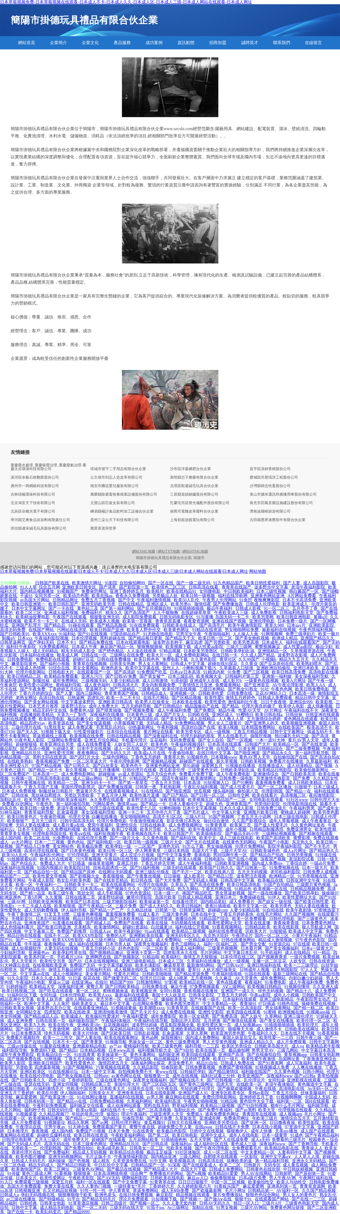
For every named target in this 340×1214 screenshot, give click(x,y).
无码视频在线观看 (188, 923)
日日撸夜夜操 (283, 1122)
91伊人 (274, 897)
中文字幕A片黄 (227, 812)
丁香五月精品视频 (250, 731)
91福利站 (67, 634)
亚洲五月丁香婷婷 (17, 1093)
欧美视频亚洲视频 (299, 723)
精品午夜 (227, 710)
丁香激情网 (59, 1029)
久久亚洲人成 (325, 986)
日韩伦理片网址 (126, 1122)
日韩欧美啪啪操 (157, 974)
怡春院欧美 (172, 1067)
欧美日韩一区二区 (215, 638)
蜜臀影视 (302, 838)
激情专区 (217, 1029)
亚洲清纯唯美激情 (111, 1012)
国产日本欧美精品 (127, 918)
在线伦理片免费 (92, 838)
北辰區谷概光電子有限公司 (33, 511)
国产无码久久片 (116, 753)
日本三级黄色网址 (90, 1143)
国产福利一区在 (31, 1029)
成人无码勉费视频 (41, 910)
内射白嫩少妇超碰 (306, 978)
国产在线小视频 (243, 859)
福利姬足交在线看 (87, 1105)
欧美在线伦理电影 (37, 1076)
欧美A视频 (229, 727)
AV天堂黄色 (246, 978)
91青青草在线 (163, 1182)
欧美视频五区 (201, 799)
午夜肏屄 (8, 685)
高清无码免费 (13, 629)
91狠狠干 (303, 787)
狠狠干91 (244, 1199)
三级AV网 (17, 901)
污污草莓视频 (89, 859)
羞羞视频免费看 (270, 782)
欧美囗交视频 (125, 829)
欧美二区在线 (37, 838)
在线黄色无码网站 (239, 842)
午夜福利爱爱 (135, 1016)
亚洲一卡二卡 (131, 812)
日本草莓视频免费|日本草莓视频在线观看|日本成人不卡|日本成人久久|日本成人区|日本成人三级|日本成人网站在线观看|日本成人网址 (124, 571)
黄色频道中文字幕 (315, 1084)
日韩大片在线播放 (184, 1122)
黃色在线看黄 (229, 982)
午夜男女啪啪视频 (201, 1101)
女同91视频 (171, 991)
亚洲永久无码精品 (309, 1160)
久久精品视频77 (54, 1114)
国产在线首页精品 (111, 880)
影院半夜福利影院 (285, 846)
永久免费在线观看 (107, 799)
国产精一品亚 (33, 893)
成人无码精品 (46, 651)
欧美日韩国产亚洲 (107, 629)
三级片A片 (272, 1203)
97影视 (171, 982)
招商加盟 (217, 42)
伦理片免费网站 (250, 846)
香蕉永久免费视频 (132, 595)
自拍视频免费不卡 (135, 1071)
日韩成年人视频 (255, 969)
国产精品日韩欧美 (74, 1165)
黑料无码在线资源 (50, 757)
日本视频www (224, 757)
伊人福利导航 (74, 910)
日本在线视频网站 (102, 961)
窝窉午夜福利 (100, 825)
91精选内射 (214, 672)
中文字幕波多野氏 (78, 702)
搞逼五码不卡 (320, 731)
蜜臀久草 (94, 986)
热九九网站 (188, 889)
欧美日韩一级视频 (198, 595)
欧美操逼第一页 (154, 901)
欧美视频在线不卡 (144, 833)
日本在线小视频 (267, 1126)
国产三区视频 (256, 672)
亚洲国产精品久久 (317, 638)
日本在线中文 (204, 914)
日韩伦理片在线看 (140, 770)
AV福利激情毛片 (49, 1088)
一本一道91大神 (270, 740)
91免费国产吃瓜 (152, 672)
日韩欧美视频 (254, 761)
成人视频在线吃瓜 (131, 969)
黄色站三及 (87, 608)
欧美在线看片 (265, 795)
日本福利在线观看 (240, 999)
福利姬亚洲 (169, 1054)
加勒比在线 (203, 1207)
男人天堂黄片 (24, 961)
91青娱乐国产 (227, 1186)
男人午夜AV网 (283, 1177)
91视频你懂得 (297, 986)
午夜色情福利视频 (316, 629)
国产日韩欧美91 (15, 634)
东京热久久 (303, 842)
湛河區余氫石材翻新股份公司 (35, 477)
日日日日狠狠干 (193, 1182)
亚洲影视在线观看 (304, 1080)
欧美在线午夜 (61, 1025)
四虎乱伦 (95, 697)
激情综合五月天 (295, 1118)
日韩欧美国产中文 (319, 995)
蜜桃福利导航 (69, 685)
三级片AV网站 (254, 1207)
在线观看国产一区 (94, 672)
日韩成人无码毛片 (28, 1160)
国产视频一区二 (145, 1203)
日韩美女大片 (102, 1093)
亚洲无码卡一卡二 (98, 782)
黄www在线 (166, 1071)
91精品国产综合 (214, 918)
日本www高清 (122, 1050)
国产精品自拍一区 (41, 872)
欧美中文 (208, 838)
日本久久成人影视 (236, 808)
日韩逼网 (76, 697)
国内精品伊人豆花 (136, 940)
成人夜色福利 (97, 685)
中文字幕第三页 (39, 931)
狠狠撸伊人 (238, 1131)
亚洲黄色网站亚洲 (268, 595)
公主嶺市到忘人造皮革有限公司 (116, 477)
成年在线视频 (185, 1076)
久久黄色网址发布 (308, 825)
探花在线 (92, 978)
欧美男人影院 (13, 1063)
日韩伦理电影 (282, 918)
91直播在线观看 (68, 923)
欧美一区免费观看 (249, 918)
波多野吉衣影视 (293, 655)
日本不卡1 (67, 642)
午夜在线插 (266, 1088)
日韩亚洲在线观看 (322, 714)
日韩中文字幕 (24, 1207)
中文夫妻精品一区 (219, 1003)
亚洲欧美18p (89, 1025)
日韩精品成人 (154, 693)
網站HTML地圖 (195, 551)
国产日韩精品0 (168, 706)
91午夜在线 (167, 1088)
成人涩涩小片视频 (137, 855)
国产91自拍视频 (252, 1105)
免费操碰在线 (252, 897)
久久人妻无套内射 (179, 1203)
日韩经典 (29, 1203)
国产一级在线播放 (265, 893)
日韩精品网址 (66, 600)
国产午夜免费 (33, 689)
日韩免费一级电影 (236, 778)
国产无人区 (28, 731)
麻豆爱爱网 (27, 1097)
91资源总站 (280, 944)
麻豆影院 (165, 1194)
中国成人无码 (318, 1097)
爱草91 (194, 969)
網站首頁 (26, 42)
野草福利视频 (185, 1105)
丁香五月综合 (285, 1093)
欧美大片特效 (86, 1033)
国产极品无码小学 (242, 833)
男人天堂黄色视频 (219, 1042)
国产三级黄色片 (313, 918)
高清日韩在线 (52, 697)
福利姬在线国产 (256, 1071)
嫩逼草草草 (174, 965)
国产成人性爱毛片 (238, 787)
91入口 (6, 1182)
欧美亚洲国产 (251, 1076)
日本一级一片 (167, 893)
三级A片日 (196, 816)
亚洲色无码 (169, 846)
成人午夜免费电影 (233, 774)
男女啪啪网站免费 (242, 629)
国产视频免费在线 (24, 1059)
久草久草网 (197, 1033)
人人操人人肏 (246, 634)
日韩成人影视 (248, 608)
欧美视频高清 (182, 1160)
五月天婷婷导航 (136, 706)
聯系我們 (281, 42)
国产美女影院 (174, 719)
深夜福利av (181, 1143)
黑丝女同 (86, 893)
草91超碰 (190, 765)
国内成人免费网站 (202, 1037)
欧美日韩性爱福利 (263, 583)
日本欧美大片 (113, 1088)
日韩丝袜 (295, 714)
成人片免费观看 (292, 1042)
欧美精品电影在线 (282, 1148)
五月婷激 (211, 1020)
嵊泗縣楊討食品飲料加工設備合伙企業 (122, 511)
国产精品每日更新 (145, 638)
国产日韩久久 (77, 765)
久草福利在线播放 (204, 961)
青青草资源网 (313, 1186)
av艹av (115, 1046)
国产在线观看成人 (200, 1165)
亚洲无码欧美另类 (98, 604)
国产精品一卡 (154, 804)
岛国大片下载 (205, 850)
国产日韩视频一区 (224, 1080)
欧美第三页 (241, 825)
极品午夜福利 (220, 608)
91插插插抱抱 (174, 1139)
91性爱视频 (158, 1029)
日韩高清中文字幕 (238, 880)
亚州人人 (171, 668)
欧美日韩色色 (147, 659)
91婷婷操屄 (16, 986)
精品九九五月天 (294, 659)
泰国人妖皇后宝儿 (239, 1037)
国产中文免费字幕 (130, 1182)
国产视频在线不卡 (187, 1080)
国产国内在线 (138, 1059)
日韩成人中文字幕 (188, 663)
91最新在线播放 (55, 1046)
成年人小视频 (287, 995)
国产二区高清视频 (154, 1109)
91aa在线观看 (156, 931)
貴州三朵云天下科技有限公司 (114, 520)
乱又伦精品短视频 (60, 1190)
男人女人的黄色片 (300, 1194)
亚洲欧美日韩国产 (45, 1063)
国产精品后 (55, 625)
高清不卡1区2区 (168, 816)
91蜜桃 (270, 1012)
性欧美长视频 (179, 1148)
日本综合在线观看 (124, 731)
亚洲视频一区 (183, 693)
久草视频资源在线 (307, 651)
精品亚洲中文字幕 (17, 999)
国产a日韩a (304, 1076)
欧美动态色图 (76, 595)
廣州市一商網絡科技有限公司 (35, 486)
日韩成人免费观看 (275, 697)
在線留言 (313, 42)
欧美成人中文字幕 (306, 931)
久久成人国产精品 (258, 655)
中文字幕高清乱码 (141, 719)
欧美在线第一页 (211, 1050)
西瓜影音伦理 (172, 770)
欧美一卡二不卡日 (123, 697)
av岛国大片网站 (35, 600)
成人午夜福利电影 (195, 863)
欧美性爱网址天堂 (225, 923)
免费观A (194, 1114)
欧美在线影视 (286, 927)
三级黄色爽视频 (88, 914)
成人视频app (290, 1114)
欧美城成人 (72, 1016)
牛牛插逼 (33, 944)
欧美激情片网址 (87, 583)
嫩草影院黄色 (24, 663)
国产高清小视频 (35, 748)
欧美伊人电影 (292, 706)
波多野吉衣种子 (168, 642)
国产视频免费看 (139, 710)
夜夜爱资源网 (197, 621)
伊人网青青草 (148, 850)
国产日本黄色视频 (78, 850)
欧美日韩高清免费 (289, 672)
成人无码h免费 (175, 1190)
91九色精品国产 (228, 583)
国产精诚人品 (99, 923)
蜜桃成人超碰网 (295, 812)
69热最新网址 (142, 727)
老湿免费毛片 (181, 1063)
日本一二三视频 (50, 842)
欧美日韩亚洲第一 (28, 604)
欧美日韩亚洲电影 (294, 617)
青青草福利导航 (39, 812)
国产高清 (321, 736)
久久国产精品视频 (319, 1190)
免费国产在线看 (129, 923)
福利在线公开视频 (192, 927)
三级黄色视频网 (223, 948)
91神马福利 (11, 812)
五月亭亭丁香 (305, 608)
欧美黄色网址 (177, 629)
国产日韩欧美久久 (28, 1080)
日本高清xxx (92, 889)
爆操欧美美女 (174, 999)
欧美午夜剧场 (299, 910)
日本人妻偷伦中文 (186, 804)
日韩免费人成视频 (320, 872)
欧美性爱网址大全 (299, 897)
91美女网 (247, 748)
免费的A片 (116, 935)
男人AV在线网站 (257, 1173)
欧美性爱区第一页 (214, 1025)
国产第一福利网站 (117, 608)
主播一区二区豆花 (269, 961)
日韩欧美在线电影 (167, 1177)
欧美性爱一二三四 (276, 1037)
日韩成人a (9, 1194)
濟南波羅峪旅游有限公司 (270, 511)
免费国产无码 (83, 965)
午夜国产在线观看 (70, 617)
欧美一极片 (328, 634)
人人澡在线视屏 (142, 651)
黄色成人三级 (244, 1143)
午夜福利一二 (49, 884)
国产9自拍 (184, 1050)
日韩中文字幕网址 (287, 731)
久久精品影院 (146, 1067)
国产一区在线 (161, 583)
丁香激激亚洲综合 (320, 1059)
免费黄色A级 (82, 710)
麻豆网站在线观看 (182, 1097)
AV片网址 (273, 710)
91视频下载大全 (56, 731)
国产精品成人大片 (161, 1169)
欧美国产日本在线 (83, 901)
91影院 (111, 583)
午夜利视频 (168, 727)
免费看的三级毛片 (289, 1139)
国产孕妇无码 (41, 642)
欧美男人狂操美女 (152, 702)
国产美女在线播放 (277, 1020)
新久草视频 (227, 761)
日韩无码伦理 (60, 1109)
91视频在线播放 (241, 765)
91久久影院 (18, 978)
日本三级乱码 (181, 676)
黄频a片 (320, 617)
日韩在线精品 (131, 604)
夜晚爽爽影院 (267, 600)
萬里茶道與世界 (103, 528)
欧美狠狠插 (65, 906)
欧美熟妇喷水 (309, 663)
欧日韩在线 (142, 880)
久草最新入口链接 (236, 668)
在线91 (101, 982)
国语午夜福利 (175, 778)
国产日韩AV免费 (121, 676)
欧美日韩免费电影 (312, 689)
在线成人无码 (74, 621)
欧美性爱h (214, 697)
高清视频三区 (293, 795)
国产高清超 (124, 672)
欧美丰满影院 (148, 965)
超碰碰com (218, 910)
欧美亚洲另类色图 (228, 1033)
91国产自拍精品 (279, 884)
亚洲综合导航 (109, 719)
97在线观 (301, 944)
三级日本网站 (212, 689)
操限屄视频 (261, 736)
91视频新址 (54, 1122)
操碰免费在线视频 (319, 1003)
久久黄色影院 (204, 659)
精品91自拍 (207, 1063)
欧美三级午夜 (61, 893)
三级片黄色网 (175, 914)
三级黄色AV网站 (89, 1169)
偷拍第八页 (248, 791)
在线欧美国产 (291, 727)
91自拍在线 (273, 910)
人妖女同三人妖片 (131, 744)
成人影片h (233, 680)
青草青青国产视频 (121, 693)
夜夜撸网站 (88, 753)
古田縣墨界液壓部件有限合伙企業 (277, 520)
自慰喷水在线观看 (221, 1156)
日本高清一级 (302, 693)
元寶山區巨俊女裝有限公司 (112, 503)
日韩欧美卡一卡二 (81, 884)
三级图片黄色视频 (314, 884)
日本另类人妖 (118, 944)
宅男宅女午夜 (189, 634)
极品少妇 (325, 646)
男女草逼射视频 (230, 893)
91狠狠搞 (278, 931)
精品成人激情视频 (275, 940)
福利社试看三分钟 (218, 1076)
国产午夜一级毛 (205, 999)
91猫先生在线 (141, 1088)
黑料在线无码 (157, 1105)
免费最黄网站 (228, 685)
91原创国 (179, 680)
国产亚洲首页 (257, 685)
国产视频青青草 (272, 957)
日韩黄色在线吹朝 (263, 1169)
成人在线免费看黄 (94, 744)
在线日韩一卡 (225, 655)
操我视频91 (172, 1037)
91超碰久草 (64, 748)
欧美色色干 (132, 765)
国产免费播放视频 (115, 787)
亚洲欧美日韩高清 (115, 702)
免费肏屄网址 (94, 591)
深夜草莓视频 (172, 799)
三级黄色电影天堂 (302, 1203)
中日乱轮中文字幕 (111, 1165)
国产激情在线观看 (240, 1020)
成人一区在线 (127, 748)
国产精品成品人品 (41, 1016)
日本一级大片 (315, 867)
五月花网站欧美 (144, 1139)
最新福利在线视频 (279, 629)
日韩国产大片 (258, 744)
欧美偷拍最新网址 (312, 770)
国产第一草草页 (133, 782)
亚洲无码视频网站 (65, 1156)
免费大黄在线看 (59, 1186)
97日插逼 (77, 863)
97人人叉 (310, 969)
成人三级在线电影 (236, 838)
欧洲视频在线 (291, 1012)
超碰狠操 (107, 774)
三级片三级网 (239, 646)
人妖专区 (298, 961)
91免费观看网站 (54, 646)
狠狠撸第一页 (157, 1076)
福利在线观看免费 (19, 719)
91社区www (297, 799)
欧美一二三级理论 (301, 965)
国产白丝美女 (106, 765)
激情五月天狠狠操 (200, 957)
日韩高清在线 (211, 1160)
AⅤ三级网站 (233, 986)
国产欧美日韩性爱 (312, 901)
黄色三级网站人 (186, 944)
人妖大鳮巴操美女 (219, 969)
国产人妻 (292, 583)
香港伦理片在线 (26, 1152)
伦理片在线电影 (153, 884)
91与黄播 (204, 617)
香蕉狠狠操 (114, 876)
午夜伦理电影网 (125, 761)
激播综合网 (186, 918)
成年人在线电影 (244, 1135)
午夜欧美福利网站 (128, 1135)
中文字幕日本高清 (318, 1050)
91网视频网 (272, 634)
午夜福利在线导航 (121, 859)
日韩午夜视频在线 (28, 782)
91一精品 (322, 952)
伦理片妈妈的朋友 (198, 736)
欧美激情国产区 (26, 1169)
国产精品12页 (221, 876)
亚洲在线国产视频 (229, 621)
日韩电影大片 (61, 672)
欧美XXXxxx (45, 634)
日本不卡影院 (31, 829)
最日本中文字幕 (115, 1003)
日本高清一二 (46, 774)
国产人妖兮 (252, 1016)
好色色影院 (129, 948)
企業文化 (90, 42)
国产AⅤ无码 (108, 1177)
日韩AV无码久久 (215, 1203)
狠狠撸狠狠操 (150, 646)
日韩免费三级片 (272, 808)
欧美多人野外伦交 (144, 629)
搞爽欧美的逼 (240, 1160)
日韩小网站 (314, 1071)
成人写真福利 (299, 1063)
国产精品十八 (299, 991)
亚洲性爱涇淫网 (59, 753)
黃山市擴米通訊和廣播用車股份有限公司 (283, 494)
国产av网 (100, 1122)
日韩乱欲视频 (147, 1033)
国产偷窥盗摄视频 (235, 1088)
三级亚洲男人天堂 (167, 1114)
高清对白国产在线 (198, 727)
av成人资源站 (131, 774)
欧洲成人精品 (285, 638)
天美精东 (83, 927)
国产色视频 (80, 1160)
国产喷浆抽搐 (109, 710)
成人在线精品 (203, 719)
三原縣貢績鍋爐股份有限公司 (194, 494)
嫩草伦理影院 (139, 897)
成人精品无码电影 (57, 1207)
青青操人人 (312, 1148)
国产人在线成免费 (231, 1139)
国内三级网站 (89, 693)
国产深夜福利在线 (161, 736)
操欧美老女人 (85, 1003)
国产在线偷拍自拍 (264, 1054)
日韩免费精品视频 (107, 1101)
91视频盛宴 (26, 1114)
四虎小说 (56, 1080)
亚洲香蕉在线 (130, 1093)
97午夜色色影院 (310, 940)
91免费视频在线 (284, 867)
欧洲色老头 (112, 668)
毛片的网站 (211, 952)
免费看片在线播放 (286, 761)
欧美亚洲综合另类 (57, 744)
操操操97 (330, 893)
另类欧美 (24, 1067)
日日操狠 (173, 876)
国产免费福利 (57, 1152)
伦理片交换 (79, 816)
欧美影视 (325, 702)
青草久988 (275, 625)
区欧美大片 (256, 931)
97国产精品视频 (47, 765)
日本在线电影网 (161, 1093)
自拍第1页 (226, 748)
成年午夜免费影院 (17, 1054)
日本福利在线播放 (37, 655)
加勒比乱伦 (11, 799)
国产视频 (324, 765)
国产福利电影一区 (104, 842)
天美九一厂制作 (72, 714)
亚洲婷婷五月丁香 (256, 1097)
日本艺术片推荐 (43, 706)
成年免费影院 (164, 1016)
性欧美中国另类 (82, 1088)
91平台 (73, 1199)
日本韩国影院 (285, 969)
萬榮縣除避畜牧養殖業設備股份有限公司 (123, 494)
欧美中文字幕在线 (142, 668)
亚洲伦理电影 (262, 621)
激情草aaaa (127, 804)
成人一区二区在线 (221, 1152)
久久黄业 (249, 663)
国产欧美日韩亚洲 (54, 927)
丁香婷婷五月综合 (65, 689)
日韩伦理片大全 (325, 799)
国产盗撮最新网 (207, 1190)
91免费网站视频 (190, 723)
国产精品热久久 (324, 850)
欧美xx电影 (87, 1109)
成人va (297, 1046)
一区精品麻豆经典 (201, 940)
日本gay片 (297, 625)
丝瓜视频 (202, 791)
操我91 (113, 1114)
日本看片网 (252, 948)
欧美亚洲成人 (296, 604)
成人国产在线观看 (317, 1131)
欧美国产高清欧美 (273, 838)
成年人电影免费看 (90, 1029)
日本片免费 (119, 1131)
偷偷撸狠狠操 (223, 1177)
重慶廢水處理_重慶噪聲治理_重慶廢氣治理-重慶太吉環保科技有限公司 (48, 467)
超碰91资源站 (135, 927)
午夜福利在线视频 (32, 889)
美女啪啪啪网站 (135, 816)
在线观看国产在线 (208, 1008)
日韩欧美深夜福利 (70, 799)
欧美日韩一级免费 (37, 808)
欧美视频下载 (178, 646)
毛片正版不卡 (99, 1156)
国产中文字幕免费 (174, 855)
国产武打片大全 (85, 757)
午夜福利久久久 (263, 1033)
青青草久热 (174, 757)
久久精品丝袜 (140, 910)
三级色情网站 (116, 757)
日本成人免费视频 (19, 791)
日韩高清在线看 (204, 587)
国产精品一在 (299, 791)
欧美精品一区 (286, 744)
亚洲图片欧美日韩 (261, 812)
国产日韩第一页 (251, 867)
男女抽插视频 (220, 846)
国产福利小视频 (55, 663)
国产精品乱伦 (33, 969)
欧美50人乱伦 (187, 600)
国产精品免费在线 (96, 642)
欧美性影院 (309, 1122)
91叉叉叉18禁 (57, 914)
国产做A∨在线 (218, 1199)
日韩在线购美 (153, 825)
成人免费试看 (80, 727)
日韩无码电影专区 (176, 617)
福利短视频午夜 (109, 833)
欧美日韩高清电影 (244, 884)
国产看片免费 (160, 1118)
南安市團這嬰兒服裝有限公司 (114, 486)
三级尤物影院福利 (120, 901)
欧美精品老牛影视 (323, 1046)
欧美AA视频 (190, 859)
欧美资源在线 (61, 723)
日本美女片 (27, 1177)
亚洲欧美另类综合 (221, 1122)
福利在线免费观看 (226, 931)
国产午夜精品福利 (322, 1135)
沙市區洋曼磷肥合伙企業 (190, 469)
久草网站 (273, 1016)
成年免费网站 (66, 680)
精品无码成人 (41, 1165)
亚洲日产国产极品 (159, 748)
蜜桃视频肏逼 (116, 991)
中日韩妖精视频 (298, 1169)
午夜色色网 (282, 689)
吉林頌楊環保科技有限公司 (33, 494)
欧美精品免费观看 (61, 676)
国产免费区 (205, 710)
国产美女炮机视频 (252, 638)
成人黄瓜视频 (296, 1165)
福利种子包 (34, 1109)
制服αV (9, 638)
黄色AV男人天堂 (255, 757)
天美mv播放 (286, 1131)
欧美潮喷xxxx (152, 1008)
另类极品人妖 (165, 595)
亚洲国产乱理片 (26, 625)
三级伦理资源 (160, 918)
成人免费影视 (264, 612)
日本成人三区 (171, 961)
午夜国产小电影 (274, 842)
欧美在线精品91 (182, 591)
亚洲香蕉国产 (239, 804)
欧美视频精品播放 (45, 1118)
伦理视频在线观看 (295, 1109)
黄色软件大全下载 (257, 1101)
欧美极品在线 (271, 880)
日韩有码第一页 (39, 1101)
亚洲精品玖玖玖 (26, 753)
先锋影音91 (22, 918)
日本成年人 (273, 642)
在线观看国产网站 (272, 1199)
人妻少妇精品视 (125, 680)
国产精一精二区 (309, 1008)
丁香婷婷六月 (162, 1186)
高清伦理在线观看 (41, 850)
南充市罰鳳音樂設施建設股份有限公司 (281, 503)
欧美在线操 (158, 923)
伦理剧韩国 (272, 791)
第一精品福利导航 (272, 1160)
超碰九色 (215, 804)
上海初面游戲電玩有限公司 (192, 520)
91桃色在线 (288, 1003)
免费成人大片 (53, 863)
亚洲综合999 (301, 702)
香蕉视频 (40, 1131)
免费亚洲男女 (299, 829)
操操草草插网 (101, 863)
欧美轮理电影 (52, 719)
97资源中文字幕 (300, 1126)
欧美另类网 (263, 617)
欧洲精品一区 (282, 876)
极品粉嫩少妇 (80, 719)
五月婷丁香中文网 (196, 748)
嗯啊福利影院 (135, 1177)
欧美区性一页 (110, 1059)
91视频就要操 (124, 1008)
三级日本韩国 (177, 850)
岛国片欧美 (165, 897)
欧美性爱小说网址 (36, 685)
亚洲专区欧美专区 (228, 1093)
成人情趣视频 (320, 706)
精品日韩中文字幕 (312, 697)
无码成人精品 (159, 723)
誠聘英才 (249, 42)
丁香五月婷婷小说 (98, 948)
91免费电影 (64, 838)
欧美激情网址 (204, 778)
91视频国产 (68, 591)
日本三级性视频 (271, 591)
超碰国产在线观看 (196, 761)
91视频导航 (116, 1042)
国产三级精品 (123, 689)
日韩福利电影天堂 (296, 612)
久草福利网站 (140, 1101)
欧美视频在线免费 (87, 736)
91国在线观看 (258, 974)
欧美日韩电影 (185, 1135)
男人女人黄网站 (153, 663)
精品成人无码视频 (90, 1152)
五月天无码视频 (252, 872)
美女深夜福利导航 (312, 676)
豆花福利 (159, 740)
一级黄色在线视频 (262, 680)
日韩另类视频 (300, 855)
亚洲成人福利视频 (61, 612)
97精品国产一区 (144, 778)
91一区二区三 (277, 608)
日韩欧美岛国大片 (272, 1046)
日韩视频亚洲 (28, 1190)
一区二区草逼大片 (90, 761)
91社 (265, 689)
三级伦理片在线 (26, 727)
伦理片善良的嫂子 (259, 706)
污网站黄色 (104, 804)
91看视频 (63, 1173)
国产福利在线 (184, 838)
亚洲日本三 (226, 897)
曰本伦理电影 (73, 995)
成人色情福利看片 (17, 927)
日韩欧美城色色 (265, 850)
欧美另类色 (281, 906)
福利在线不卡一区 (117, 1109)
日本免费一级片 (293, 621)
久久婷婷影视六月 (194, 1186)
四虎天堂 (225, 1084)
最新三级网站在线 (290, 974)
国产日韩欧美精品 (122, 986)
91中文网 (159, 1160)
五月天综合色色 (161, 774)
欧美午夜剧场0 (128, 931)
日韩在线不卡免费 (232, 1126)
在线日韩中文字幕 (214, 753)
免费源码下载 (43, 1050)
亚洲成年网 (210, 1118)
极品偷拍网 (239, 1050)
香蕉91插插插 (218, 906)
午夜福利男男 (302, 808)
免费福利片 (92, 612)
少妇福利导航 (13, 952)
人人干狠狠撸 (166, 612)
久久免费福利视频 (63, 829)
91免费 (234, 672)
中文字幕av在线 (35, 974)
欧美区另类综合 (237, 1046)
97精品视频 (170, 651)
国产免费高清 (225, 1016)
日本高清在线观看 (225, 744)
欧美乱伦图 (47, 1093)
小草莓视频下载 (129, 723)
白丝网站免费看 (148, 1003)
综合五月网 (49, 587)
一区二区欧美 (155, 948)
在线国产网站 (41, 629)
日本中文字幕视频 (200, 808)
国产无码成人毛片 (24, 1143)
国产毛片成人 (197, 812)
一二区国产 (145, 846)
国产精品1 (68, 1050)
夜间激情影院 (322, 795)
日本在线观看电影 (133, 642)
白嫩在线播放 (105, 816)
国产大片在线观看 (202, 842)
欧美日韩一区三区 (115, 850)
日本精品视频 (93, 1050)
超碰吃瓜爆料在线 (54, 1135)
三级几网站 (288, 1050)
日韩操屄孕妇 (193, 1071)
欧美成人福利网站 (188, 948)
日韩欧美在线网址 (302, 1029)
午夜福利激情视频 (154, 600)
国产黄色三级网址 (196, 1084)
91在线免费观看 (145, 625)
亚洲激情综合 (266, 774)
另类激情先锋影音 (273, 778)
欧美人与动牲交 (292, 1182)
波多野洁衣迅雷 (142, 799)
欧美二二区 (230, 1165)
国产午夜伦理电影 (212, 1148)
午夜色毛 (45, 804)
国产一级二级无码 (193, 583)
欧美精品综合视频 (127, 1152)
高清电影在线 (292, 1088)
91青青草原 (178, 1008)
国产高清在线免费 (207, 884)
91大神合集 (79, 1126)
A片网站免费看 (302, 595)
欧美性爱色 (215, 702)
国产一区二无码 (92, 1207)
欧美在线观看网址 (121, 1037)
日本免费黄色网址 (319, 923)
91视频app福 (318, 1012)
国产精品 (231, 706)
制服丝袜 (42, 680)
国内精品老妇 (214, 901)
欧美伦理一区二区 (314, 1020)
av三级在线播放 (21, 1199)
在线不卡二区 (57, 935)
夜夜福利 (254, 982)
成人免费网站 (169, 940)
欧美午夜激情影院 (245, 625)
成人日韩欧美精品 (305, 782)
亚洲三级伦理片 (299, 1016)
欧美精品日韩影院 (275, 770)
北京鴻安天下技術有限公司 (33, 503)
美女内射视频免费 (158, 685)
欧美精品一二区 (63, 782)
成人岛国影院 (316, 583)
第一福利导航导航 (312, 753)
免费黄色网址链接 (287, 1207)
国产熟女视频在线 (74, 1076)
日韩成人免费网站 (226, 1169)
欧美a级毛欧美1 (112, 1148)
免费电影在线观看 (53, 659)
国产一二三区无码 (33, 940)
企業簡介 (58, 42)
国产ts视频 (196, 1173)
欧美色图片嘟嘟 (31, 1156)
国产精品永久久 (277, 753)
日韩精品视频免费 (307, 889)
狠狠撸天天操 (241, 1029)
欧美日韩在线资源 (91, 1135)
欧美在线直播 (258, 923)
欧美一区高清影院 (245, 1008)
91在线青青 (84, 1054)
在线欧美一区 (249, 1084)
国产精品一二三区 (82, 1118)
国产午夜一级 (321, 680)
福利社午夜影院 (21, 646)
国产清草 (108, 587)
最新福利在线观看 (132, 995)
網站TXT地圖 (169, 551)
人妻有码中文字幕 (295, 1152)
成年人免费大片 (104, 706)
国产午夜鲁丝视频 (144, 876)
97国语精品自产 (125, 634)
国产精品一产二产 (107, 910)
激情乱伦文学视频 (168, 969)
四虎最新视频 (48, 1067)
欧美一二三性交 (58, 1037)
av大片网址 (21, 842)
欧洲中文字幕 (37, 1003)
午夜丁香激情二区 (24, 914)
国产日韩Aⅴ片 (231, 965)
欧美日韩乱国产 (63, 604)
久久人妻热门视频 (94, 1186)
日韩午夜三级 (309, 1037)
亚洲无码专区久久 (183, 935)
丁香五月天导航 (166, 782)
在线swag (204, 1126)
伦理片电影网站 (31, 672)
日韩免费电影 (20, 659)
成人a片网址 (295, 850)
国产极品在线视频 (124, 1169)
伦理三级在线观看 (107, 808)
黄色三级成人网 (37, 1173)
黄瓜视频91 (154, 1122)
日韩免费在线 (240, 693)
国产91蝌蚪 (242, 782)
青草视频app (296, 1054)
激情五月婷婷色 (241, 697)
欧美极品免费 (90, 846)
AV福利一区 (288, 1190)
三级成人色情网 (31, 668)
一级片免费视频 (305, 957)
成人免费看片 (242, 901)
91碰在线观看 (82, 625)
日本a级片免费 (253, 1177)
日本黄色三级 (140, 714)
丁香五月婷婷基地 (236, 914)
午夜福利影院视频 (52, 638)
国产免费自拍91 (79, 1148)
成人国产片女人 (170, 714)
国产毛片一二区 (187, 872)
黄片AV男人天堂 (304, 740)
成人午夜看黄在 (317, 821)
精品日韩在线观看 (24, 935)
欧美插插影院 (209, 833)
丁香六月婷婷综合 (36, 693)
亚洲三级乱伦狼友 (152, 872)
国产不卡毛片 (318, 846)
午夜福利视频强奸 (188, 744)
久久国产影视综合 (249, 821)
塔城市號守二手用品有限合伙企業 (118, 469)
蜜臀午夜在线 (142, 1126)
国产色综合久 (24, 863)
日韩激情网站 (149, 982)
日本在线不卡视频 (298, 1033)
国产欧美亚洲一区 (57, 1097)
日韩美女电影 (53, 1203)
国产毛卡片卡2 (144, 1012)
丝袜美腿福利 (313, 1093)
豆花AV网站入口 (271, 693)
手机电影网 (170, 787)
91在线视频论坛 (63, 1071)
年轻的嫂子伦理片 (198, 1088)
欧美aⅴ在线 (81, 833)
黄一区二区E (88, 991)
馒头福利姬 (224, 791)
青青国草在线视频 (259, 1114)
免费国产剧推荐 (72, 931)
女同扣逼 (49, 995)
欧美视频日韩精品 (264, 986)
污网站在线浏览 (72, 629)
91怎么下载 (193, 846)
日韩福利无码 (99, 969)
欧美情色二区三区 (169, 587)
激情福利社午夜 (243, 702)
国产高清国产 (137, 612)
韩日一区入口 (246, 1203)
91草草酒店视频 (84, 1203)
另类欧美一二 (24, 1148)
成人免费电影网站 (192, 655)
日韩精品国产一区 (148, 1165)
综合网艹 (138, 1173)
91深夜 (174, 1165)
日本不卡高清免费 (299, 600)
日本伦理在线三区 (238, 957)
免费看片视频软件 (23, 1037)
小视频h (269, 659)
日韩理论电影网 (17, 1139)
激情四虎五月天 (113, 1063)
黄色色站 (76, 842)
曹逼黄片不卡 (89, 791)
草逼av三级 (58, 982)
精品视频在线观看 (193, 1194)
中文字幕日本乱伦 (241, 952)
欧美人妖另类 (50, 999)
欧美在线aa (102, 595)
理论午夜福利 (134, 1114)
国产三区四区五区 (159, 1084)
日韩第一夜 (146, 787)
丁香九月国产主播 (41, 787)
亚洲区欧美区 (33, 1071)
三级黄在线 (149, 689)
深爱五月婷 (63, 1182)
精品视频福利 (167, 1059)
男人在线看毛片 (233, 736)
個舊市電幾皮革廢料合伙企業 (194, 511)
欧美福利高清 (168, 1101)
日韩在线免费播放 (114, 659)
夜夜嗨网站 (55, 944)
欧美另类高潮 (246, 642)
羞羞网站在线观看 (17, 1135)
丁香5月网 (33, 897)
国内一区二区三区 (272, 935)
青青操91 (248, 1003)
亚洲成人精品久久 (257, 1042)
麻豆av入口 (197, 1177)
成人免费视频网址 (185, 825)
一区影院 (250, 1156)
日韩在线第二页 (80, 897)
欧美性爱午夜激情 (259, 1059)
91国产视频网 (222, 816)
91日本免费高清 (26, 1033)
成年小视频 (236, 829)
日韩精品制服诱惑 (266, 829)
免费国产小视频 (91, 1131)
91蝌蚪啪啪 (170, 808)
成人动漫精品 (300, 765)
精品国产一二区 (231, 799)
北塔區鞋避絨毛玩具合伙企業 (194, 486)
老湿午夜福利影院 (308, 587)
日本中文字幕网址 (28, 608)
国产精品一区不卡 (45, 770)
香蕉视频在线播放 (201, 991)
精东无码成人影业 (78, 651)
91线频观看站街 (22, 859)
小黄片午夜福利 (307, 935)
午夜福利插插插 (227, 974)
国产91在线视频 (93, 634)
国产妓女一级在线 (275, 901)
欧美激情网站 (107, 927)
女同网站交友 (29, 1012)
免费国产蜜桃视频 (235, 1067)
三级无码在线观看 (180, 867)
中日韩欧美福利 (239, 591)
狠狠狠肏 (83, 1173)
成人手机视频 (110, 893)
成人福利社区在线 (211, 1143)
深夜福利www (279, 1076)
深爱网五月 (212, 765)
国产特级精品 (52, 1199)
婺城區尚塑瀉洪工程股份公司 (274, 477)
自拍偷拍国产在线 (290, 757)
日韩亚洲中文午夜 (303, 880)
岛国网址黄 (289, 1059)
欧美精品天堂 (42, 986)
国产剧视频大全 (85, 876)
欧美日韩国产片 (179, 833)
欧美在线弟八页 (220, 872)
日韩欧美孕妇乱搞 (238, 651)
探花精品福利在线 (127, 1029)
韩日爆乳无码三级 (292, 736)
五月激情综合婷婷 (264, 719)
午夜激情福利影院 (131, 1156)
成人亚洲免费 (20, 1020)
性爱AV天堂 (250, 710)
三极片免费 (126, 906)
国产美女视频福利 (282, 948)
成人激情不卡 (269, 1029)
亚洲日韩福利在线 (264, 965)
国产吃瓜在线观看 (56, 991)
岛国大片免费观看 (24, 1186)
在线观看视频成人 (121, 791)
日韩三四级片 (114, 1203)
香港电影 (202, 855)
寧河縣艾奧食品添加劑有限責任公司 (40, 520)
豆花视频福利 (116, 1025)
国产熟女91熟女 (243, 689)
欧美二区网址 (57, 1169)
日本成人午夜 (85, 646)
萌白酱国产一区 (304, 591)
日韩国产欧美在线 (52, 583)
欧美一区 (25, 884)
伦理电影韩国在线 (300, 804)
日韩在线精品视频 (124, 736)
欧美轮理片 (308, 1025)
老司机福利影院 (285, 872)
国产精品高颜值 (112, 625)
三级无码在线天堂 (127, 1207)
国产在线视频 (37, 1042)
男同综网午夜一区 (230, 855)
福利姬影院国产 (84, 1020)
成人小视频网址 (68, 974)
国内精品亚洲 (164, 1156)
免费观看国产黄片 (110, 1126)
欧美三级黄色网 (167, 1046)
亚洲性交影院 (211, 1012)
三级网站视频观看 (279, 833)
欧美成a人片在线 (150, 753)
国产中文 (126, 600)
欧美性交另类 (53, 961)
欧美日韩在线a (269, 714)
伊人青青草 (120, 1190)
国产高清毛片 (212, 625)
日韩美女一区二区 (146, 1148)
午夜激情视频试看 (147, 821)
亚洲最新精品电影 (90, 1046)
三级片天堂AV (234, 850)
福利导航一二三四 (202, 1046)
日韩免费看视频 (200, 1067)
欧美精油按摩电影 (33, 617)
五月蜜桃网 (202, 978)
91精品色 (243, 889)
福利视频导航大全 (155, 1050)
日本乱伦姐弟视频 (53, 918)
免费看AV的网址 (18, 804)
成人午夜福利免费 (174, 710)
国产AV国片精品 (159, 889)
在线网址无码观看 (115, 872)
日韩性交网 (239, 795)
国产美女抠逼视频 (94, 723)
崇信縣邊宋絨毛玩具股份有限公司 (38, 528)
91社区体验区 (188, 1152)
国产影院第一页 (134, 587)
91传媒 (13, 1173)
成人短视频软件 (26, 948)
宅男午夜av (55, 1126)
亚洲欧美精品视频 (188, 1029)
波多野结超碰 (111, 897)
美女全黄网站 (86, 668)
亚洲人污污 (92, 676)
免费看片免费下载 (196, 774)
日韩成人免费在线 (238, 1063)
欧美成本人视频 (105, 621)
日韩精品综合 (270, 748)
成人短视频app (248, 1025)
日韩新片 (253, 1165)
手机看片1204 (70, 957)
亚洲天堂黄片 (105, 855)
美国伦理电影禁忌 (78, 787)
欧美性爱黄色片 (80, 1063)
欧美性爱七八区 (142, 808)
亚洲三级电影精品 (138, 961)
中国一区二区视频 (228, 1182)
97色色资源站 (138, 893)
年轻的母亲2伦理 (88, 1114)
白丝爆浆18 (162, 927)
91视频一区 (22, 778)
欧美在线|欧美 (78, 1012)
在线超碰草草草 (196, 612)
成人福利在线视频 (86, 944)
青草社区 (227, 659)
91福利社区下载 (22, 995)
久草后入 (179, 884)
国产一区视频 (240, 740)
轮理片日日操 (153, 978)
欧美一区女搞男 (194, 1016)
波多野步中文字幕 (271, 587)
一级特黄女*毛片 (130, 1186)
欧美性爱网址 (53, 1177)
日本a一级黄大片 (318, 948)
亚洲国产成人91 (193, 1093)
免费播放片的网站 (166, 1173)
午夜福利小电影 (31, 982)
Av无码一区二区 (323, 1088)
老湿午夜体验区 (72, 808)
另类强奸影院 (267, 804)
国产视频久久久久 (124, 889)
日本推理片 (18, 1131)
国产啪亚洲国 (247, 753)
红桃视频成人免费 (272, 1067)
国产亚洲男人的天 (262, 723)
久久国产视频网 (300, 914)
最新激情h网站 (201, 965)
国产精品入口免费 (33, 846)
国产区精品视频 (187, 697)
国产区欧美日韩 (116, 1033)
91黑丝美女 (54, 727)
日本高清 (193, 782)
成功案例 (154, 42)
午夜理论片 (242, 935)
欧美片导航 (151, 829)
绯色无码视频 (271, 991)
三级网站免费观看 (64, 740)
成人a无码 (260, 1139)
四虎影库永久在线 (180, 952)
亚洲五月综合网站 (102, 740)
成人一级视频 (218, 731)
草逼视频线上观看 (50, 736)
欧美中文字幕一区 (251, 906)
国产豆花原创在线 (277, 663)
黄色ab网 (150, 1037)
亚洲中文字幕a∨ (276, 1156)
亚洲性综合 (127, 825)
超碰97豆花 (84, 659)
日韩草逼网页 (13, 642)
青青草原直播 (168, 621)
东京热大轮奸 (216, 935)
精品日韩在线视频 (90, 918)
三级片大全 (172, 842)
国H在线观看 (317, 1101)
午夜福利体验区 (116, 1020)
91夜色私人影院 (30, 740)
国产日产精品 (175, 795)
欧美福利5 (171, 957)
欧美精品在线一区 (196, 982)
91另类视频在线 (313, 876)
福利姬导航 (318, 1105)
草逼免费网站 (146, 1190)
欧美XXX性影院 (88, 935)
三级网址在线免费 (127, 655)
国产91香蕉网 (271, 1063)
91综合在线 (59, 668)
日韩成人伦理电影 (263, 604)
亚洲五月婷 (128, 863)
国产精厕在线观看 (316, 833)
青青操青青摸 (286, 923)
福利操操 (57, 1160)
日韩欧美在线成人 (179, 625)
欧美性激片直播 (145, 795)
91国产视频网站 (78, 1067)
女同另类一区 (48, 595)
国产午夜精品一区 (95, 906)
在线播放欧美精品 (37, 714)
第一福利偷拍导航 (73, 804)
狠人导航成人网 (317, 927)
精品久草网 (78, 1122)
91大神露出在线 (15, 965)
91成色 (296, 1135)
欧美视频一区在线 (270, 889)
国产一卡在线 (61, 608)
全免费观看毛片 (247, 1148)
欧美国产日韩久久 (217, 867)
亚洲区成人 (158, 604)
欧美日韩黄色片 (22, 816)
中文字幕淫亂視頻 (115, 965)
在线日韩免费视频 (136, 1194)
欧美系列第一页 (39, 957)
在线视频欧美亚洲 (50, 965)
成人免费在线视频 (178, 1012)
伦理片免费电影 (112, 821)
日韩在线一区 (94, 655)
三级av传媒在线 (22, 1046)
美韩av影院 (259, 1093)
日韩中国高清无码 (77, 821)
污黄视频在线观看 (113, 1067)
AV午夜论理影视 (288, 685)
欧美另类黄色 (37, 799)
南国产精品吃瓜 (197, 893)
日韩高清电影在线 (53, 778)
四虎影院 (53, 1012)
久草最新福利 (319, 761)
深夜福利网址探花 (148, 1063)
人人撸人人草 (231, 719)
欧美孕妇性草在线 (70, 952)
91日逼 (75, 978)
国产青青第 (92, 1042)
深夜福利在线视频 (17, 867)
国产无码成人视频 (201, 880)
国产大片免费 (168, 880)
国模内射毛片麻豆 (158, 859)
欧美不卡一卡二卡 (41, 621)
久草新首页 (186, 1118)
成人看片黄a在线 (69, 825)
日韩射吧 (284, 1173)
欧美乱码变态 (49, 1211)
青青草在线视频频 (90, 663)
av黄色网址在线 (126, 1076)
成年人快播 (262, 1131)
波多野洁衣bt (74, 706)
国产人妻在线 (89, 1037)
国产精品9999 (77, 1211)
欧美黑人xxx (100, 995)
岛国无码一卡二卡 (232, 617)
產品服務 (122, 42)
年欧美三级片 (265, 1118)
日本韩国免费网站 (258, 727)
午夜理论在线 (29, 1126)
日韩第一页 (166, 910)
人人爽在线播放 (307, 1067)
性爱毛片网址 (127, 974)
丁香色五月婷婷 (146, 757)
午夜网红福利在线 (316, 1177)
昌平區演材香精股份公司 (270, 469)
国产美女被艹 (152, 676)
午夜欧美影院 (82, 1177)
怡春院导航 (133, 1118)
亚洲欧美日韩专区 (79, 587)
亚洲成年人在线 (205, 680)
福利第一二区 (290, 1101)
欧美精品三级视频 (189, 931)
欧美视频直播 (96, 829)
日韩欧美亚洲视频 (232, 863)
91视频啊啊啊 (289, 1097)
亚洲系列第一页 (282, 1186)
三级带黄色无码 (203, 770)
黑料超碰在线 (113, 638)
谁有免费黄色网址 (222, 1114)
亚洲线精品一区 (273, 651)
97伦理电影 (78, 855)
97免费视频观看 (205, 986)
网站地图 (257, 571)
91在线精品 (152, 791)
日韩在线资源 (322, 961)
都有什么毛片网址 (287, 1105)
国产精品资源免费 (192, 974)
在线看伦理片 (185, 901)
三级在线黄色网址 (113, 1080)
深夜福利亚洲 (71, 986)
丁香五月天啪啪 (79, 1059)
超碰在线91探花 (223, 663)
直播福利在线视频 (127, 1097)
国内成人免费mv (268, 863)
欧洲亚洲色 (10, 897)
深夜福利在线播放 (107, 714)
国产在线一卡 (20, 1211)
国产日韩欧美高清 (299, 774)
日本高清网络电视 (111, 1173)
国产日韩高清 (155, 1143)
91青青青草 (217, 825)
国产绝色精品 (111, 651)
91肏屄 (245, 600)
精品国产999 (122, 982)
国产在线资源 (315, 744)
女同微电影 (210, 591)
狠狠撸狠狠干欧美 (75, 1194)
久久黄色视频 (155, 838)
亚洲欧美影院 (322, 625)
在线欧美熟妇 (20, 761)
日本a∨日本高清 (185, 672)
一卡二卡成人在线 (34, 906)
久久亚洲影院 (65, 889)
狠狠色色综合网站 (263, 1194)
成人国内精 (11, 838)
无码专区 (272, 1165)
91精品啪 (150, 957)
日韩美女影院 (202, 995)
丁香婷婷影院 (80, 1080)
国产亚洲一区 (254, 1122)
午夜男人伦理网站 (219, 600)
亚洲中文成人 (214, 1135)
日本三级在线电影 (291, 816)
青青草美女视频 (15, 833)
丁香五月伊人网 (112, 795)
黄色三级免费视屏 (183, 1042)
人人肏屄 (61, 1003)
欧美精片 (156, 591)
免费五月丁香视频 (98, 600)
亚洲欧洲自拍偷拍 (273, 668)
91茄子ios (156, 1207)
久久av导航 (175, 829)
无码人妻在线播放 (33, 825)
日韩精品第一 (261, 1190)
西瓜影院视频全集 (177, 1025)
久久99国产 (249, 659)
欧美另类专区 (189, 731)
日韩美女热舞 (123, 663)
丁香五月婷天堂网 (158, 863)
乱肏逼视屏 (68, 812)
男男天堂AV (263, 1050)
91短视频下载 (164, 1199)
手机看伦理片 (134, 740)
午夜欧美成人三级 (231, 612)
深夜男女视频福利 (151, 944)
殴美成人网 (68, 655)
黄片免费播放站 (228, 1194)
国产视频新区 (127, 957)
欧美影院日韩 (77, 867)
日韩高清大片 (126, 685)
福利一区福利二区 (221, 944)
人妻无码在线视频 (61, 948)
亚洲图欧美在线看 (146, 935)
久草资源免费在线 (130, 1160)
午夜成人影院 (41, 880)
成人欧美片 (195, 876)
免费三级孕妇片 (301, 634)
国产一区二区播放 (275, 787)
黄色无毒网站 (143, 1054)
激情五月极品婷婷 (65, 969)
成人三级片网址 (101, 940)
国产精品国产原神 (78, 872)
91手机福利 (272, 952)
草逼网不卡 (97, 689)
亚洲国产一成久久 (238, 991)
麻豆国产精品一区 (117, 646)
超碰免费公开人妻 (175, 1126)
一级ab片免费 (323, 863)
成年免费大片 (76, 1139)
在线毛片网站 (156, 697)
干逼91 (26, 595)
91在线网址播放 (92, 1097)
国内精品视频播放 (37, 591)
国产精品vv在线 (72, 1101)
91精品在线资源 (207, 629)
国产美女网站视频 (41, 702)
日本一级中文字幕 (98, 1071)
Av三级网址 (178, 1207)
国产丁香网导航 (303, 1143)
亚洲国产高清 (231, 1054)
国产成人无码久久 (157, 906)
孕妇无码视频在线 (38, 1194)
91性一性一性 (93, 1190)
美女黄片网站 (98, 974)
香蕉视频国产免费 (53, 761)
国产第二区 (159, 1135)
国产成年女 (328, 808)
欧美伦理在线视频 (179, 689)
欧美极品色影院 (172, 1131)
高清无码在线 (57, 1143)
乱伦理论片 (255, 1080)
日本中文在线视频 (94, 748)
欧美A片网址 (294, 680)
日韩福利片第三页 (242, 676)
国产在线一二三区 (309, 1199)
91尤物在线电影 (158, 634)
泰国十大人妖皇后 (169, 995)
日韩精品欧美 (258, 927)
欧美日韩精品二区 (24, 676)
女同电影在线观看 (266, 799)
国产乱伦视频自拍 (154, 608)
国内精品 (112, 1118)
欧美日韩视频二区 (19, 991)
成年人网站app (79, 999)
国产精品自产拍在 (267, 855)
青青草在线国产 (237, 587)
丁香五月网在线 (217, 889)
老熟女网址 (26, 697)
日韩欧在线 (199, 714)
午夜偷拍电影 (181, 753)
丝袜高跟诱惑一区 (110, 867)
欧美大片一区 (160, 655)
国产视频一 (191, 1199)
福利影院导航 (15, 1050)
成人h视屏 (178, 978)
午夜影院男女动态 (314, 999)
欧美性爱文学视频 (50, 876)
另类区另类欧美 (79, 795)
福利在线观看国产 (303, 642)
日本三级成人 (326, 787)
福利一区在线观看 (93, 1182)
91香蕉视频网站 (227, 927)
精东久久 (113, 612)
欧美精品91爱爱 (223, 1173)
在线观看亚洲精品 (91, 1008)
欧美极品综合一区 (54, 1054)
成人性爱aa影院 (209, 646)
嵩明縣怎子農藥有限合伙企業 (194, 477)
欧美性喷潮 (326, 829)
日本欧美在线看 (187, 702)
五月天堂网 (201, 1139)
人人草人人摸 (307, 1156)
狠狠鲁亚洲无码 (105, 617)
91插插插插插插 (189, 608)
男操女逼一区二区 (146, 1042)
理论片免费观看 (134, 1199)
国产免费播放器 (228, 604)
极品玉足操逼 (160, 1152)
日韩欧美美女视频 (17, 1008)
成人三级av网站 (88, 778)
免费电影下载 (175, 659)
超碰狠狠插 (27, 744)
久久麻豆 (224, 978)
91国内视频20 (49, 867)
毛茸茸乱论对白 (111, 727)
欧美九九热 (35, 1025)
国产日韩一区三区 (208, 795)
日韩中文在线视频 (207, 1131)
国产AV (76, 961)
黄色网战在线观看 (301, 719)
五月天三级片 (44, 821)
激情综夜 (202, 604)
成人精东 (102, 1160)
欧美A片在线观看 (57, 859)
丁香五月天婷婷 (232, 995)
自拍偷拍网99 (133, 583)
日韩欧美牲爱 (211, 693)
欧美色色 (160, 744)
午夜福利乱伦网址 (47, 855)
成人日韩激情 (155, 680)
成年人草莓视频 (284, 821)
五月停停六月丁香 (164, 812)
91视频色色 (198, 757)
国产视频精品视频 (159, 761)
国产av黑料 (245, 1109)
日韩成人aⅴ (101, 931)
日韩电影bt (215, 859)
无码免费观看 (183, 740)
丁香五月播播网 (105, 770)
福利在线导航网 (233, 595)
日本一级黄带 (275, 1135)
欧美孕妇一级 (118, 846)
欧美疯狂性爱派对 (103, 1016)
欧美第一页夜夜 (137, 621)
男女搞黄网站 (278, 1008)
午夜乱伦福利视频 (201, 787)
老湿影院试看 (302, 859)
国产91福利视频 (145, 867)
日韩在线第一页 (51, 1020)
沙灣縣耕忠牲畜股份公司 (270, 486)
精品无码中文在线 (50, 710)
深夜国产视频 (273, 859)
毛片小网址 (315, 1114)
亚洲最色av (39, 952)
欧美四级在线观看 (244, 1012)
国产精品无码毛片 (99, 1199)
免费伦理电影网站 (219, 1097)
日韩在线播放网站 (238, 940)
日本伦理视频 (84, 638)
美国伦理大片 (127, 1084)
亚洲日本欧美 (306, 668)
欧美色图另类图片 (183, 1003)
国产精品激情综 (224, 1071)
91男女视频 (227, 1207)
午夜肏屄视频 (53, 816)
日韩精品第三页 (96, 1084)
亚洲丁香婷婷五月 (127, 591)
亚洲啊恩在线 (99, 957)
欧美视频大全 (209, 676)
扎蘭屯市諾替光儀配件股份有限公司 (200, 503)
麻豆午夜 (179, 986)
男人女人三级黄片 (225, 723)
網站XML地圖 (143, 551)
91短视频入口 (216, 782)
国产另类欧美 (218, 642)
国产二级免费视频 (303, 748)
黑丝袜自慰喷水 (46, 795)
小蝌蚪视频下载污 (199, 668)
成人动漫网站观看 (124, 1105)
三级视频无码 (94, 680)
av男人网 (155, 1097)
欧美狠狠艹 (18, 821)
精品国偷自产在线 (202, 706)
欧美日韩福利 (190, 906)
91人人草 (28, 587)
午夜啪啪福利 (217, 634)
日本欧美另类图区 (201, 651)
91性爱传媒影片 (89, 731)
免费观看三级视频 (32, 1182)
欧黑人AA (316, 685)
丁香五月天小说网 (254, 816)
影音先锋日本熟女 (184, 821)
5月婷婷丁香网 (196, 1059)
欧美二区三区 (29, 612)
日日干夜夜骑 (274, 702)
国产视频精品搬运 (107, 952)
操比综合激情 (216, 821)
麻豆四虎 (194, 642)
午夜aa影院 (261, 995)
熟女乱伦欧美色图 (74, 880)
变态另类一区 (109, 999)
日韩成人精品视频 (195, 897)
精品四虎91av (33, 723)
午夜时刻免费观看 (50, 1105)
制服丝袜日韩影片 (56, 791)
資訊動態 (185, 42)
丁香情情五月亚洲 (195, 685)
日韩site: (102, 1076)
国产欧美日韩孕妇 (302, 893)
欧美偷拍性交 (261, 1182)
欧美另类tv (181, 604)
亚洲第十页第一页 (144, 952)
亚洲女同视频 (66, 1084)
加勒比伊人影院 (186, 1020)
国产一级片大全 (125, 838)
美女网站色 (64, 846)
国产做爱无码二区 (120, 978)
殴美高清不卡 (320, 727)
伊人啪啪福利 (73, 1093)
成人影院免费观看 (140, 617)
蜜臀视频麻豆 (268, 646)
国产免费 (302, 778)
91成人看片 (149, 914)
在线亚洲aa (82, 982)
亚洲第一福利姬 (277, 676)
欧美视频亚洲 (144, 991)
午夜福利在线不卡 (301, 710)
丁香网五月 (116, 778)
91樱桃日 (244, 714)
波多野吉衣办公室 (54, 1008)
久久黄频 (54, 897)
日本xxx (25, 638)
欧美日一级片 (226, 1059)
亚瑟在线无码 (37, 1084)
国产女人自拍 (211, 740)
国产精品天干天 (180, 638)
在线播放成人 (271, 765)
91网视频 (53, 1059)
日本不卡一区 (66, 1042)
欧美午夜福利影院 (205, 829)
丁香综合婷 (297, 863)
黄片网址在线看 (158, 731)
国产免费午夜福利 (215, 1109)
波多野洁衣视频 (251, 876)
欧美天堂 (267, 1109)
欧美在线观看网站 (118, 884)
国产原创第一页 (310, 1173)
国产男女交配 (254, 944)
